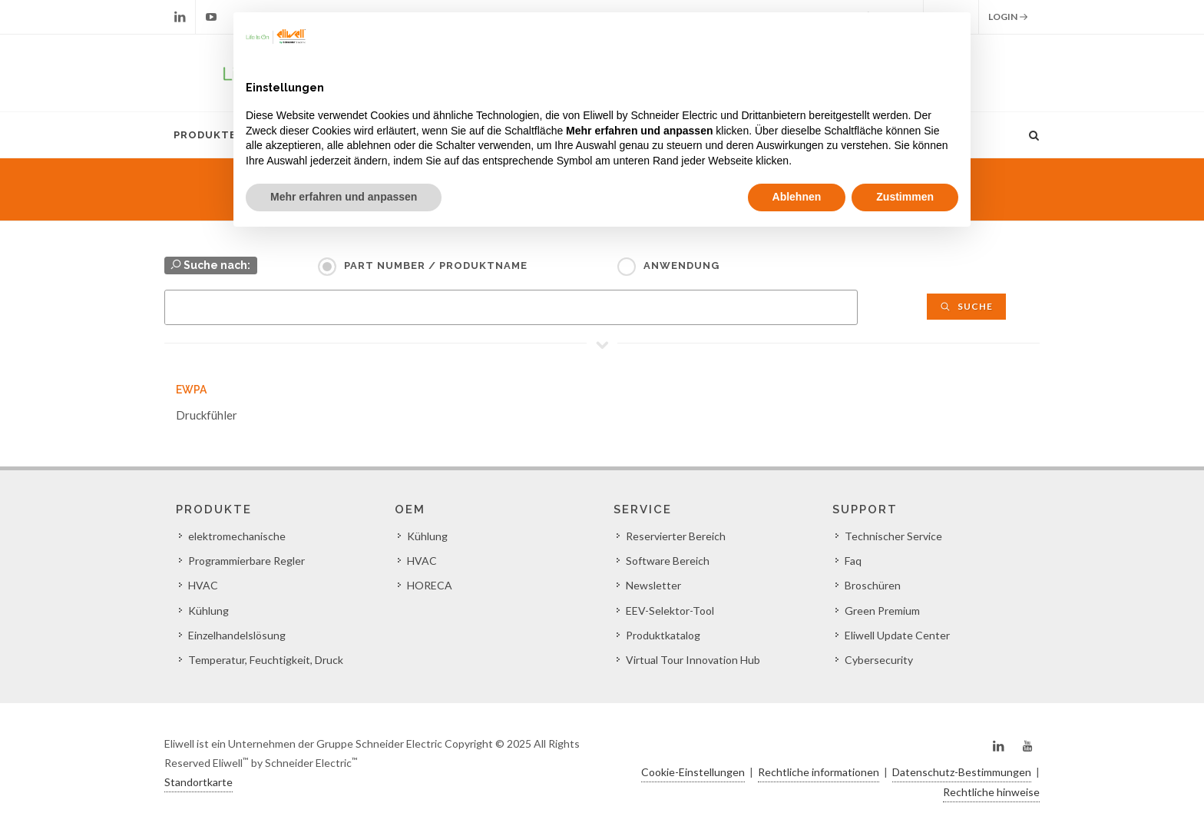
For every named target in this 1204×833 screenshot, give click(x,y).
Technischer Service (893, 536)
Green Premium (882, 610)
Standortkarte (198, 781)
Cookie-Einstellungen (693, 771)
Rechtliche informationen (818, 771)
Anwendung (681, 265)
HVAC (203, 585)
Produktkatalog (663, 635)
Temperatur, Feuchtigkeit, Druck (265, 659)
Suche (966, 306)
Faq (853, 560)
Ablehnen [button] (797, 197)
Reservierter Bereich (676, 536)
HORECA (429, 585)
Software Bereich (668, 560)
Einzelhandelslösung (237, 635)
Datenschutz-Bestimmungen (961, 771)
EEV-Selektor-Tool (670, 610)
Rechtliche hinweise (991, 791)
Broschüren (873, 585)
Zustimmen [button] (905, 197)
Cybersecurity (879, 659)
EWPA (191, 389)
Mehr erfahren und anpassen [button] (343, 197)
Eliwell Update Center (897, 635)
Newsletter (653, 585)
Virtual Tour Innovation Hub (693, 659)
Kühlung (208, 610)
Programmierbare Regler (246, 560)
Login (1008, 17)
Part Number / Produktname (436, 265)
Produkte (205, 135)
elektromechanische (237, 536)
